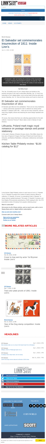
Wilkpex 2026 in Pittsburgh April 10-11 (11, 349)
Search (23, 10)
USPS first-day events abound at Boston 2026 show (15, 359)
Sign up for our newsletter (11, 217)
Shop (11, 436)
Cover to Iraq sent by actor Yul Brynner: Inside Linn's (21, 258)
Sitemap (33, 436)
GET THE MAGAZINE (7, 405)
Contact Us (17, 436)
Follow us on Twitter (9, 220)
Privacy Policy (26, 436)
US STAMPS (17, 23)
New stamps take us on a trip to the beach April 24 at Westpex (18, 345)
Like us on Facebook (9, 218)
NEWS (10, 23)
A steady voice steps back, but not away (12, 354)
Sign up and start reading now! (11, 212)
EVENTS (27, 434)
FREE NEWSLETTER (18, 405)
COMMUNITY (20, 434)
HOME (4, 23)
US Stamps (7, 253)
